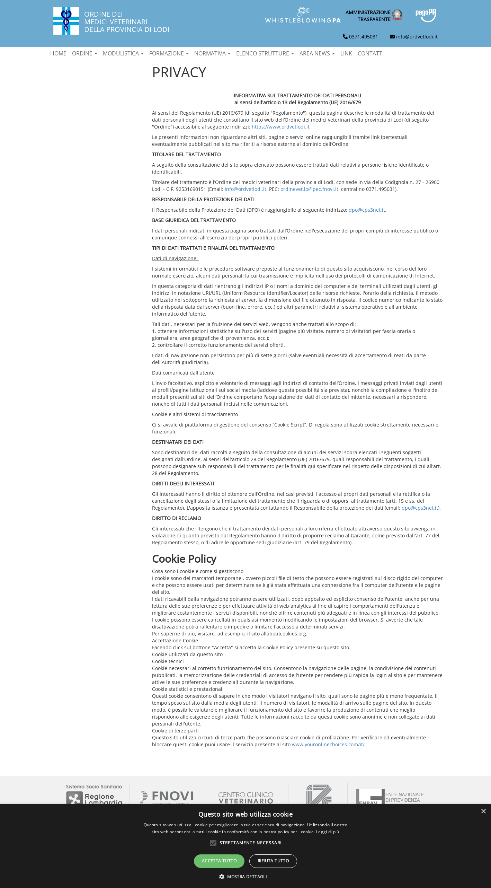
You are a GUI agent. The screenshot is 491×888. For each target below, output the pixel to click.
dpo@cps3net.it (367, 209)
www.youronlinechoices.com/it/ (328, 744)
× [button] (483, 811)
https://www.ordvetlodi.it (281, 126)
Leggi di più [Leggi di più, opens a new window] (327, 832)
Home (58, 53)
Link (346, 53)
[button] (245, 876)
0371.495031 (363, 36)
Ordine (84, 53)
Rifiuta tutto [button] (273, 861)
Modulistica (123, 53)
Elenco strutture (265, 53)
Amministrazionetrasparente (368, 16)
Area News (317, 53)
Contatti (371, 53)
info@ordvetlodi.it (417, 36)
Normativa (212, 53)
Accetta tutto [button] (219, 861)
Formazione (169, 53)
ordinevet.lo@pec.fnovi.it (309, 189)
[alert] (245, 846)
